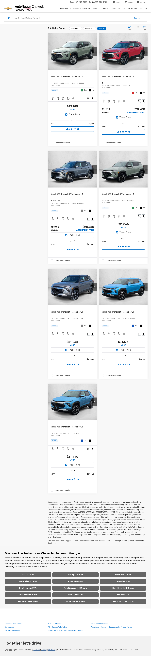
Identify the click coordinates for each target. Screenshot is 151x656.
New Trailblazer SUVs (28, 581)
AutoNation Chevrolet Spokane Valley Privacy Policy (111, 627)
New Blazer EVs (123, 595)
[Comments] (88, 98)
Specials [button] (106, 8)
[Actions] (92, 76)
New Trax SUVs (28, 575)
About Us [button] (143, 8)
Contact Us (9, 627)
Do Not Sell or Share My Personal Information (66, 630)
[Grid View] (137, 28)
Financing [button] (96, 8)
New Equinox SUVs (75, 575)
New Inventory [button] (65, 8)
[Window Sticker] (92, 98)
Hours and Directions (99, 624)
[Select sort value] (130, 28)
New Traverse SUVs (123, 575)
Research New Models (13, 624)
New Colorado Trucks (28, 595)
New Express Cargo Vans (123, 601)
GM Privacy (52, 650)
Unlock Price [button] (72, 129)
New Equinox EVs (75, 595)
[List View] (144, 28)
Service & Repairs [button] (130, 8)
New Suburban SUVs (28, 588)
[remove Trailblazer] (89, 28)
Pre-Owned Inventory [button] (81, 8)
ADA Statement (54, 624)
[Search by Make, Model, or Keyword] (72, 18)
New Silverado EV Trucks (27, 601)
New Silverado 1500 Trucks (75, 588)
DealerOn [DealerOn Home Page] (37, 650)
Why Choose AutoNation (57, 627)
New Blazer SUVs (75, 581)
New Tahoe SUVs (123, 581)
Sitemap (44, 650)
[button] (94, 51)
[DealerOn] (11, 650)
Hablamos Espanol (12, 630)
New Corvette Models (75, 601)
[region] (72, 124)
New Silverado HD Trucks (123, 588)
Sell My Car (116, 8)
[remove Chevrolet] (75, 28)
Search (137, 18)
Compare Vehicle (62, 143)
